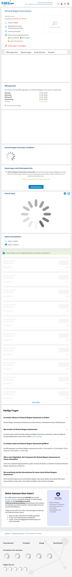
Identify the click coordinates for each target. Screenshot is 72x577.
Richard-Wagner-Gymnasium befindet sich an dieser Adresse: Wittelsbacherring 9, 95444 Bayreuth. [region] (34, 422)
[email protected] (36, 436)
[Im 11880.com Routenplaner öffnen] (65, 193)
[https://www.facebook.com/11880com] (5, 569)
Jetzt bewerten (36, 187)
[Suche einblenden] (59, 3)
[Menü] (69, 3)
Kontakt (51, 52)
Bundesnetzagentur (11, 499)
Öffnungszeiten (12, 52)
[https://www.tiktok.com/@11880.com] (15, 569)
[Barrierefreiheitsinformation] (65, 3)
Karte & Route (39, 52)
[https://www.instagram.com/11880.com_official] (10, 569)
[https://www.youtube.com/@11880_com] (25, 569)
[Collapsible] (67, 417)
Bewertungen (26, 52)
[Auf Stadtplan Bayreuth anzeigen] (69, 193)
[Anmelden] (62, 3)
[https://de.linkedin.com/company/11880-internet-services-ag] (20, 569)
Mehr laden (36, 402)
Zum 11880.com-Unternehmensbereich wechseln (39, 4)
